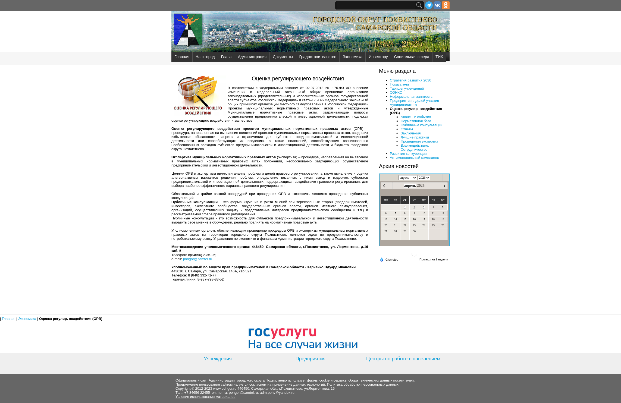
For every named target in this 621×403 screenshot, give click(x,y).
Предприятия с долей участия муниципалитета (414, 103)
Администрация (252, 57)
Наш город (205, 57)
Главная (181, 57)
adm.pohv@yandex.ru (277, 393)
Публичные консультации (421, 125)
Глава (226, 57)
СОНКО (396, 92)
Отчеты (407, 129)
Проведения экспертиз (419, 141)
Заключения (411, 133)
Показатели (399, 84)
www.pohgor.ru (224, 388)
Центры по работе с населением (403, 358)
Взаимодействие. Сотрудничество (415, 147)
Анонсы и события (416, 117)
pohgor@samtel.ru (197, 259)
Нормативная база (416, 121)
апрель (410, 186)
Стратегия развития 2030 (410, 80)
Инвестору (378, 57)
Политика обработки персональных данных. (363, 384)
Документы (283, 57)
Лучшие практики (415, 137)
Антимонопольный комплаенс (414, 158)
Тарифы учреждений (407, 88)
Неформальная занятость (411, 97)
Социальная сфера (411, 57)
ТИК (439, 57)
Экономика (352, 57)
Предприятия (311, 358)
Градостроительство (317, 57)
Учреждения (218, 358)
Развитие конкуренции (408, 154)
